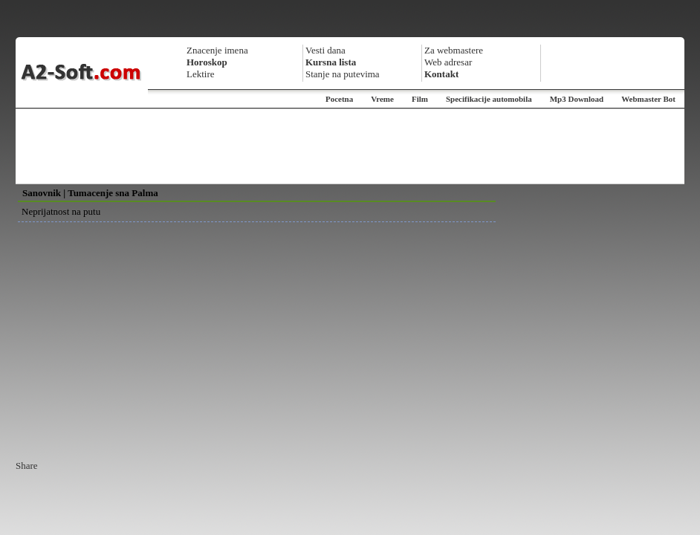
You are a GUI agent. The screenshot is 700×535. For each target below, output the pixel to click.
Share (27, 465)
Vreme (382, 98)
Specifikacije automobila (489, 98)
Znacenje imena (217, 50)
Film (420, 98)
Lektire (201, 74)
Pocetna (339, 98)
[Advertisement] (350, 146)
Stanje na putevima (342, 74)
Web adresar (448, 62)
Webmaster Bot (648, 98)
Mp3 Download (576, 98)
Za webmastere (453, 50)
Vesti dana (325, 50)
